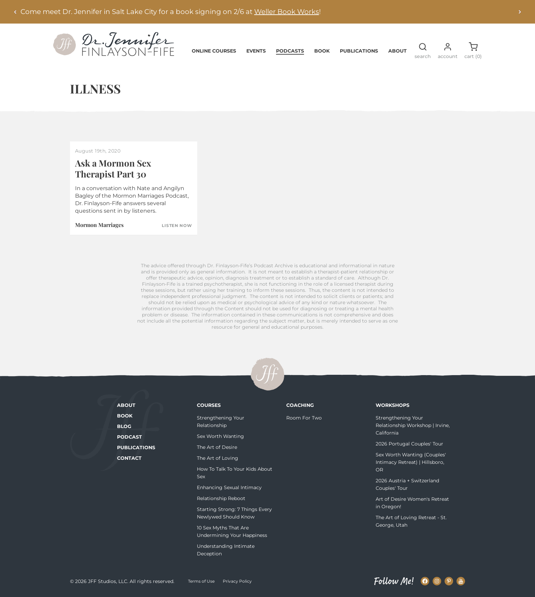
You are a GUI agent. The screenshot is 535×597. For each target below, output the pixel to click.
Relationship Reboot (221, 498)
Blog (124, 426)
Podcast (129, 437)
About (397, 51)
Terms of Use (201, 581)
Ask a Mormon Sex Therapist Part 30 (113, 168)
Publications (359, 51)
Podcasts (290, 51)
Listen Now (177, 225)
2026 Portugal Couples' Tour (409, 444)
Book (322, 51)
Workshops (392, 405)
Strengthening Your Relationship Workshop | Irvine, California (413, 425)
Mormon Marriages (99, 224)
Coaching (300, 405)
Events (256, 51)
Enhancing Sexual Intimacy (229, 487)
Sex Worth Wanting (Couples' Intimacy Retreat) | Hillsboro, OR (411, 462)
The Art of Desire (217, 447)
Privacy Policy (237, 581)
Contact (129, 458)
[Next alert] (520, 12)
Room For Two (304, 418)
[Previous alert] (15, 12)
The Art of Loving (217, 458)
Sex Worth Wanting (220, 436)
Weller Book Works (286, 12)
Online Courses (214, 51)
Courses (209, 405)
